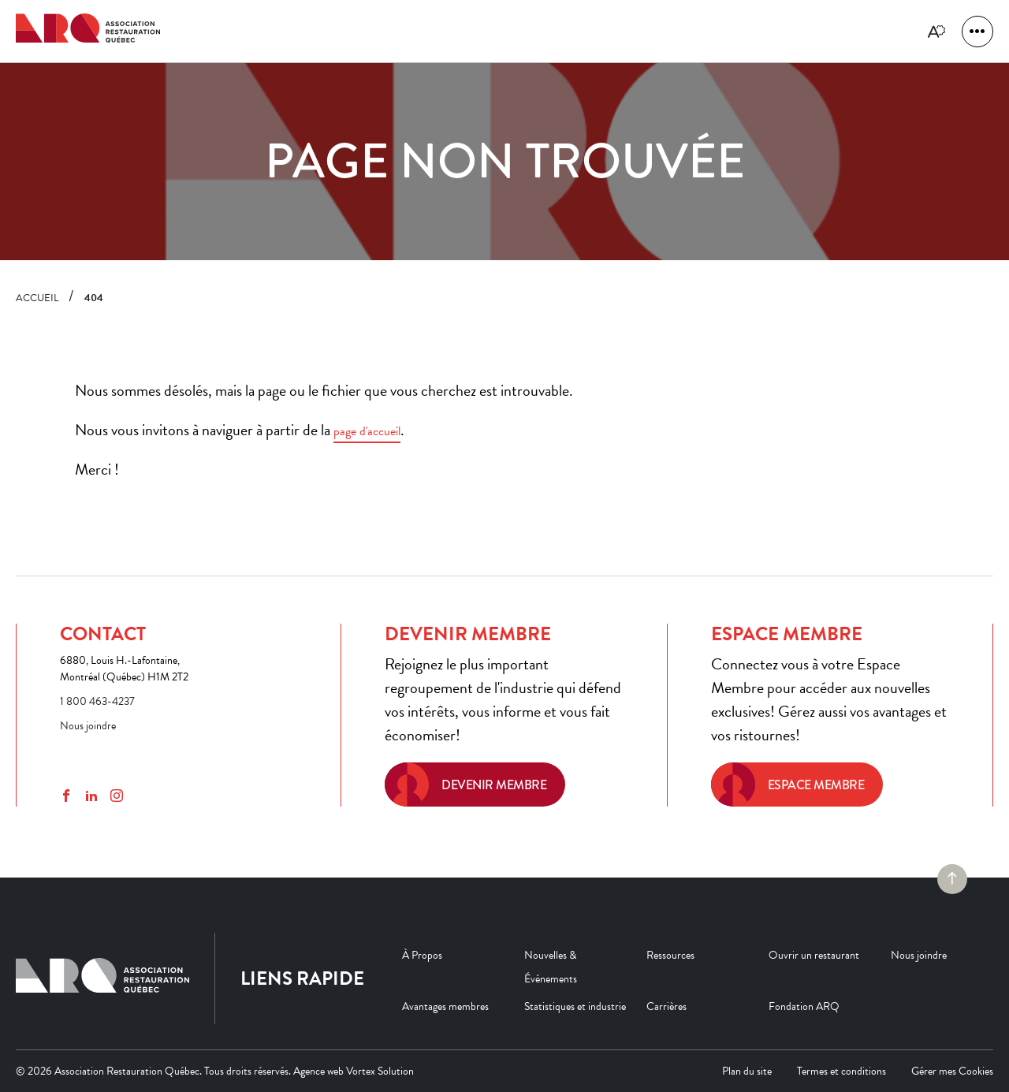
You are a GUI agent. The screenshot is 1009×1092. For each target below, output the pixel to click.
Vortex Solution (380, 1071)
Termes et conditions (841, 1071)
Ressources (670, 955)
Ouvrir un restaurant (814, 955)
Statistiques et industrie (575, 1006)
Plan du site (747, 1071)
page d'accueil (366, 431)
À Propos (422, 955)
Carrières (666, 1006)
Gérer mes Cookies (952, 1071)
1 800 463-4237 (97, 701)
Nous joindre (88, 725)
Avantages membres (445, 1006)
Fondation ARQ (804, 1006)
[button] (977, 31)
